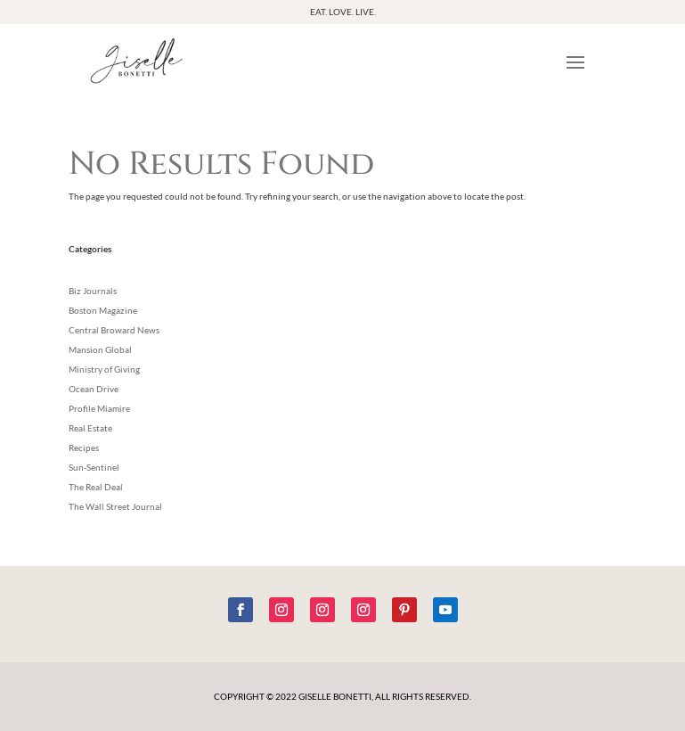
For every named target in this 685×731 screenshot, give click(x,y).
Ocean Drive (93, 388)
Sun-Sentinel (94, 467)
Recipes (84, 447)
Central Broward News (114, 329)
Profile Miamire (99, 408)
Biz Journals (93, 290)
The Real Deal (96, 486)
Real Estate (90, 428)
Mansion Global (100, 349)
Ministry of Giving (104, 369)
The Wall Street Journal (115, 506)
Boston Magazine (103, 310)
